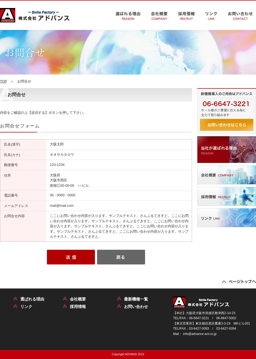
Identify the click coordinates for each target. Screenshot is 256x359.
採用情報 (78, 306)
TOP (3, 81)
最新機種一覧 (136, 299)
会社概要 (78, 299)
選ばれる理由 (32, 299)
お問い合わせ (136, 306)
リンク (26, 306)
